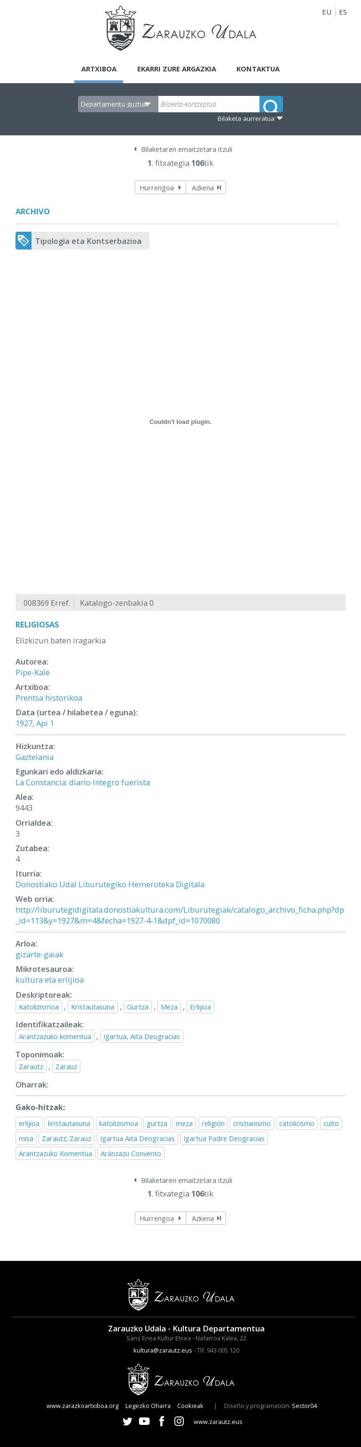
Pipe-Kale (33, 672)
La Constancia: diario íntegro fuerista (83, 782)
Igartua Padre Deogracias (224, 1138)
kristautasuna (69, 1123)
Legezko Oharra (148, 1405)
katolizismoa (118, 1123)
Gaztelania (35, 756)
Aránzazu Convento (131, 1153)
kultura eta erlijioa (50, 980)
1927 (24, 723)
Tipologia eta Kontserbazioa (88, 240)
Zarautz (31, 1066)
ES (343, 11)
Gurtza (138, 1006)
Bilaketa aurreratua (246, 118)
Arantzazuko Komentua (55, 1153)
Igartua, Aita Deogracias (141, 1036)
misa (26, 1138)
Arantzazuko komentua (55, 1036)
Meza (169, 1006)
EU (326, 11)
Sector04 (304, 1405)
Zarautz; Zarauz (66, 1138)
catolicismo (296, 1123)
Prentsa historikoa (49, 697)
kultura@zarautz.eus (162, 1350)
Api (42, 723)
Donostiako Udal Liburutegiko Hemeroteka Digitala (110, 884)
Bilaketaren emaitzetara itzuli (186, 149)
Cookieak (190, 1405)
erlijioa (29, 1123)
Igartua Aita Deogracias (137, 1138)
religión (213, 1123)
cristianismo (252, 1123)
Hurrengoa (157, 187)
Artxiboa (97, 68)
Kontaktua (260, 68)
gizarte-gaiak (39, 954)
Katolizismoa (39, 1006)
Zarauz (66, 1066)
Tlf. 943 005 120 (218, 1350)
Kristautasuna (92, 1006)
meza (184, 1123)
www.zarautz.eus (218, 1422)
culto (331, 1123)
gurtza (157, 1123)
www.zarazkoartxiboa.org (82, 1405)
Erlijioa (200, 1006)
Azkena (203, 187)
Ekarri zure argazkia (176, 68)
